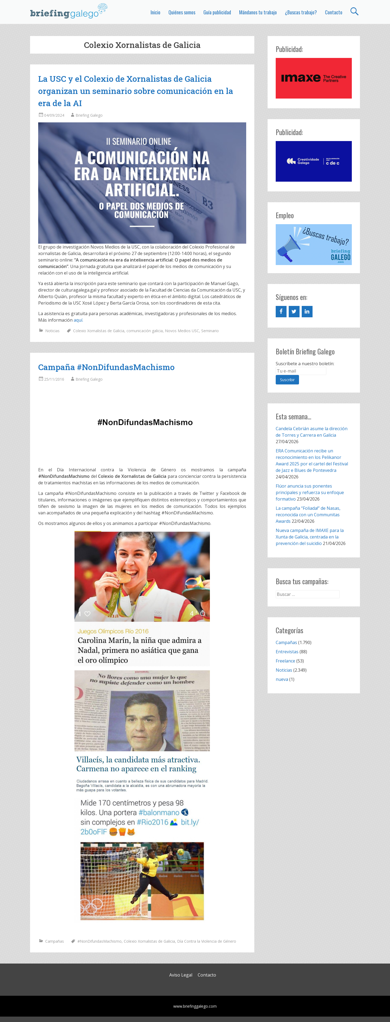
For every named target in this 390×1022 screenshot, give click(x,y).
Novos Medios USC (182, 330)
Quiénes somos (181, 12)
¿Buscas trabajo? (301, 12)
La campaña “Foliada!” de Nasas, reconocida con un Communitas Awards (308, 514)
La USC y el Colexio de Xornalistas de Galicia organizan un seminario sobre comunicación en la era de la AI (135, 90)
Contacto (333, 12)
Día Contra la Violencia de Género (206, 941)
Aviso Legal (180, 975)
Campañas (54, 941)
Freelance (285, 661)
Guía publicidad (217, 12)
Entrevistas (287, 652)
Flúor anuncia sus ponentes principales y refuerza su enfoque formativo (310, 492)
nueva (282, 679)
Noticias (52, 330)
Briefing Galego (89, 115)
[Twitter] (294, 311)
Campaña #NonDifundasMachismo (106, 367)
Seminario (210, 330)
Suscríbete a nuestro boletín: (305, 364)
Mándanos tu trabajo (258, 12)
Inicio (155, 12)
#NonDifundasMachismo (99, 941)
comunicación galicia (144, 330)
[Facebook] (281, 311)
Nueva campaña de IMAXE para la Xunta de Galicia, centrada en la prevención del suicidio (310, 536)
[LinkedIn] (307, 311)
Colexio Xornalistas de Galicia (98, 330)
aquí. (78, 320)
